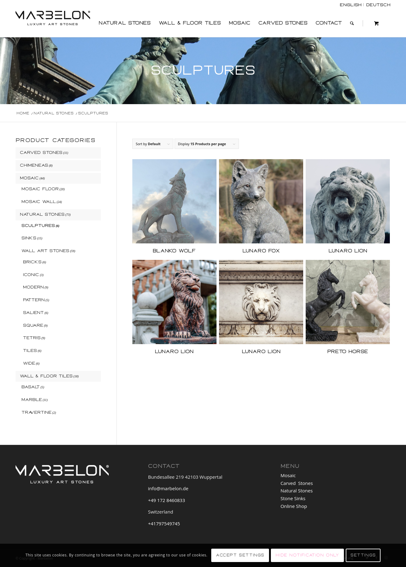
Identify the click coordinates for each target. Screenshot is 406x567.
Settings (363, 555)
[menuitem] (125, 23)
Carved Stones (41, 152)
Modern (33, 287)
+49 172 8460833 (166, 500)
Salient (33, 312)
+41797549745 (164, 523)
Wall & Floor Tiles (46, 376)
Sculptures (38, 225)
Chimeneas (34, 165)
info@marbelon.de (168, 488)
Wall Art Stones (45, 250)
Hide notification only (307, 555)
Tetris (32, 337)
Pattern (34, 299)
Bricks (32, 262)
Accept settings (240, 555)
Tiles (30, 350)
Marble (31, 399)
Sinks (28, 238)
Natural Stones (42, 214)
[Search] (352, 23)
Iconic (31, 274)
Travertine (36, 412)
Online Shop (294, 506)
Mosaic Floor (40, 189)
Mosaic (29, 178)
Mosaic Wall (38, 201)
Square (33, 325)
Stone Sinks (293, 498)
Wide (29, 363)
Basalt (30, 387)
